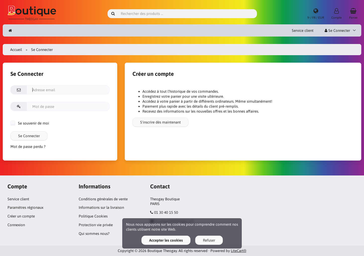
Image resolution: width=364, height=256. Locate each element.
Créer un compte (21, 216)
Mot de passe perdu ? (28, 146)
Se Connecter (337, 30)
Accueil (16, 49)
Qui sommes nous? (94, 233)
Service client (302, 30)
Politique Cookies (93, 216)
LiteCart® (238, 251)
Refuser (209, 240)
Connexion (16, 225)
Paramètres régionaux (25, 207)
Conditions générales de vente (103, 199)
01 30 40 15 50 (166, 212)
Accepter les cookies (166, 240)
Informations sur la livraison (101, 207)
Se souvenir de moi (29, 123)
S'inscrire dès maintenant (160, 122)
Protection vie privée (96, 225)
